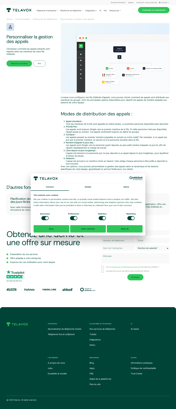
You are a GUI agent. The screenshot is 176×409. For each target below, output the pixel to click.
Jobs (50, 368)
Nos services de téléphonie (102, 329)
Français (164, 3)
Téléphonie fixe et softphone (61, 334)
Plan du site (95, 384)
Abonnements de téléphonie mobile (64, 329)
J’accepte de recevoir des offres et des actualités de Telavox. (128, 271)
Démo (92, 345)
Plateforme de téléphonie (45, 19)
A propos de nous (56, 363)
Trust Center (136, 373)
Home (9, 19)
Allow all (124, 229)
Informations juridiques (141, 363)
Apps (92, 368)
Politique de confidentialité (143, 368)
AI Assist (135, 329)
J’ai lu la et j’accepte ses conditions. (132, 267)
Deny (51, 229)
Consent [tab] (50, 187)
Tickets (93, 334)
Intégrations (95, 339)
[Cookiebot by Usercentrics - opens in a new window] (131, 178)
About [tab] (126, 187)
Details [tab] (88, 187)
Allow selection (88, 229)
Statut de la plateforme (100, 379)
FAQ (91, 373)
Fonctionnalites (22, 19)
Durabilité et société (57, 373)
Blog (92, 363)
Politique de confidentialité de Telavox (125, 267)
